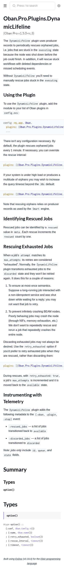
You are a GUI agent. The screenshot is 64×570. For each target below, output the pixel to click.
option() (8, 489)
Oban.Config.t (23, 528)
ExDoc (18, 559)
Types (9, 482)
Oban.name (23, 532)
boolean (35, 536)
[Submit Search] (14, 6)
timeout (35, 541)
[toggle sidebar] (4, 5)
